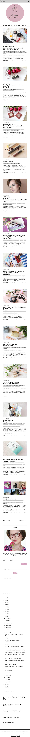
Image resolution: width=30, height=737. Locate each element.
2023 (6, 600)
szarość (10, 204)
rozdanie (9, 163)
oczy (18, 240)
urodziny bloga (14, 163)
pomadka (18, 89)
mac (4, 52)
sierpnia (7, 627)
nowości (22, 129)
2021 (6, 604)
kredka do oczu (14, 240)
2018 (6, 611)
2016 (6, 616)
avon (4, 51)
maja (7, 672)
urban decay (17, 386)
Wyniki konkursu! (8, 161)
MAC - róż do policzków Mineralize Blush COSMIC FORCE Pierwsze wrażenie (14, 308)
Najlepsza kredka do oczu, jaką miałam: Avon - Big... (15, 650)
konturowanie (14, 129)
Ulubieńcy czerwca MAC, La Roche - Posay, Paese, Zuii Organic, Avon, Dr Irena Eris (13, 48)
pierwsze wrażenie (7, 130)
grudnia (7, 618)
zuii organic (12, 90)
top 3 (10, 386)
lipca (7, 629)
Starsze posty (22, 520)
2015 (6, 684)
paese (7, 52)
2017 (6, 613)
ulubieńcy (15, 52)
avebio (5, 423)
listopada (7, 620)
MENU (2, 1)
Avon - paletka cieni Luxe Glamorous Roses (10, 344)
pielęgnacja (10, 52)
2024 (6, 597)
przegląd (5, 386)
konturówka (8, 240)
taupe (25, 240)
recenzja (22, 89)
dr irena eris (8, 51)
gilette (21, 423)
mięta (8, 204)
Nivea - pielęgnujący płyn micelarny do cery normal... (15, 652)
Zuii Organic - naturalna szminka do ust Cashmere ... (15, 638)
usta (8, 90)
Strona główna (7, 25)
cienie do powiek (14, 347)
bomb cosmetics (9, 423)
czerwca (7, 632)
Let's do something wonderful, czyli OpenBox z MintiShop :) (13, 460)
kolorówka (13, 51)
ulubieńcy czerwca (21, 52)
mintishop (10, 464)
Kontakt (24, 25)
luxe (23, 347)
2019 (6, 609)
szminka (5, 90)
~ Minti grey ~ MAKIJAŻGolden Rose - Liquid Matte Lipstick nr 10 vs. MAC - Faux (15, 199)
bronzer (5, 129)
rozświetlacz (13, 130)
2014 (6, 686)
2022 (6, 602)
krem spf (17, 51)
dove (16, 423)
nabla (19, 129)
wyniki (19, 163)
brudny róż (6, 89)
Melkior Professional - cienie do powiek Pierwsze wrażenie (12, 705)
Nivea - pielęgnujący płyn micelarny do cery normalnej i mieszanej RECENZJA (14, 272)
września (7, 625)
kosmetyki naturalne (12, 89)
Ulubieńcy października (8, 722)
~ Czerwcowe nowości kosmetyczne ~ (11, 717)
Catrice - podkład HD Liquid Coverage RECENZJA (11, 711)
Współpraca (17, 25)
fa (18, 423)
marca (7, 677)
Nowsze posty (6, 520)
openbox (20, 464)
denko (14, 423)
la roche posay (22, 51)
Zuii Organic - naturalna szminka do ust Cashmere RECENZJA (14, 86)
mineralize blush (14, 311)
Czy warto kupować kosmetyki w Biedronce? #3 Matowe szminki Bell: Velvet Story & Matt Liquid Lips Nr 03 (14, 698)
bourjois (5, 385)
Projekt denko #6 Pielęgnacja (8, 421)
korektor (14, 385)
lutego (7, 679)
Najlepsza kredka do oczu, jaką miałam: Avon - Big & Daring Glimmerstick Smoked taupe (14, 237)
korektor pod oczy (19, 385)
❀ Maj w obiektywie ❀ (9, 499)
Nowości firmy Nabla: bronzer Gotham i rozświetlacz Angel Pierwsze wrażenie (13, 126)
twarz (17, 130)
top (8, 386)
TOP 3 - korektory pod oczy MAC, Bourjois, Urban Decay (11, 382)
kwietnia (7, 675)
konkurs (5, 163)
